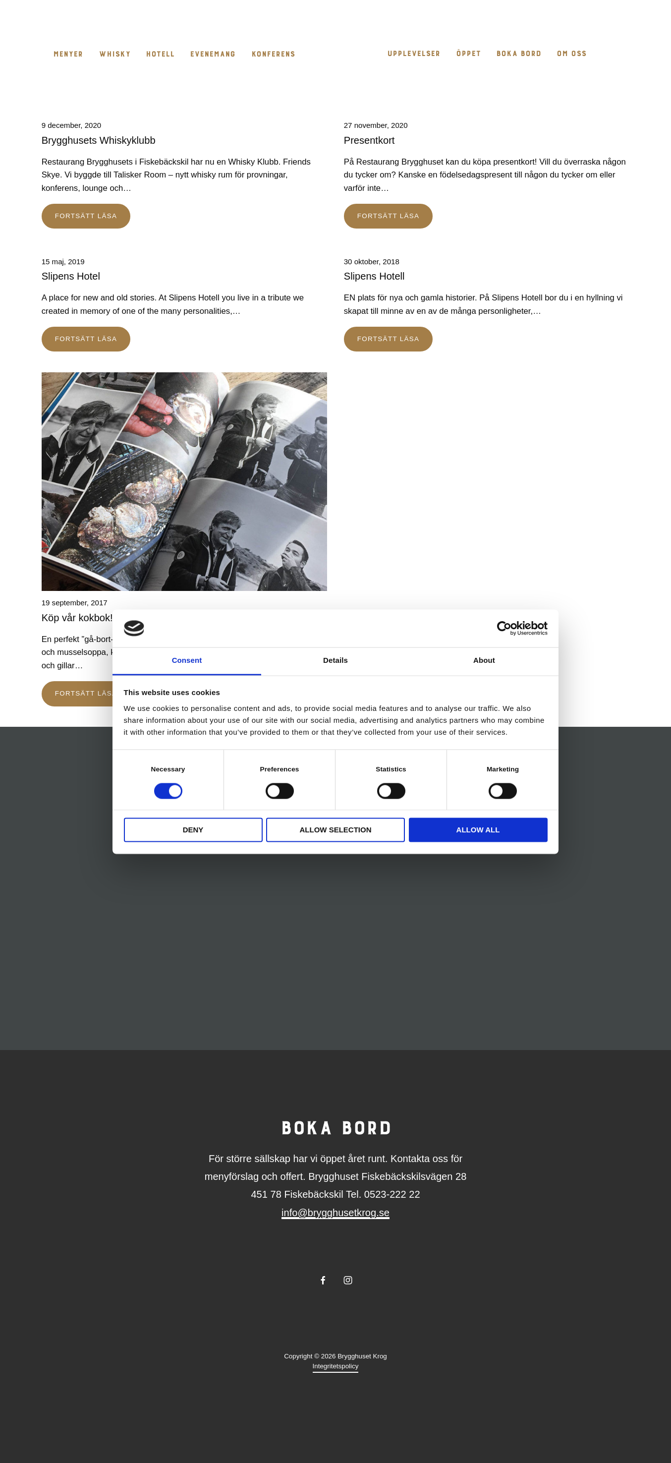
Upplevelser (413, 54)
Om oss (571, 54)
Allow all (478, 830)
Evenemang (212, 54)
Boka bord (518, 54)
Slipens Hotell (374, 276)
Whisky (114, 54)
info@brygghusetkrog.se (335, 1212)
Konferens (273, 54)
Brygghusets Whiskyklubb (99, 140)
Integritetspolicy (336, 1366)
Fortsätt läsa (86, 216)
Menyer (68, 54)
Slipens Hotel (71, 276)
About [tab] (484, 660)
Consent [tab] (187, 660)
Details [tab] (335, 660)
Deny (193, 830)
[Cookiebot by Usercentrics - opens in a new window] (504, 628)
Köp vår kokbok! (77, 617)
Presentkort (369, 140)
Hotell (160, 54)
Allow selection (336, 830)
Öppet (468, 54)
